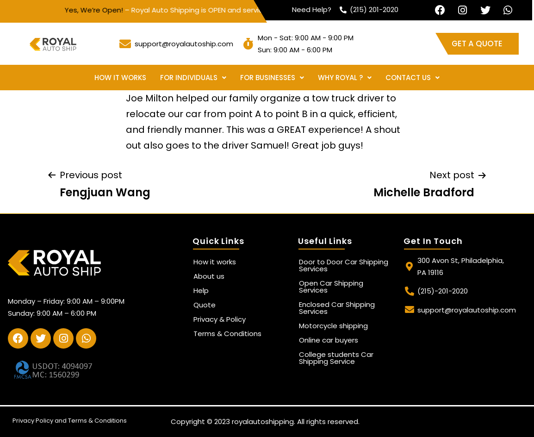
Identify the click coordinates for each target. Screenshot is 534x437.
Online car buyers (328, 340)
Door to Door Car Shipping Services (343, 265)
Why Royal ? (345, 77)
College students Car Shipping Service (336, 358)
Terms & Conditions (227, 333)
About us (208, 276)
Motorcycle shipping (333, 326)
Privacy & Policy (219, 319)
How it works (120, 77)
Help (201, 290)
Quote (204, 305)
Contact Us (412, 77)
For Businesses (272, 77)
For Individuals (193, 77)
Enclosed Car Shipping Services (337, 308)
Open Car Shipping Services (331, 286)
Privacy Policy (32, 420)
